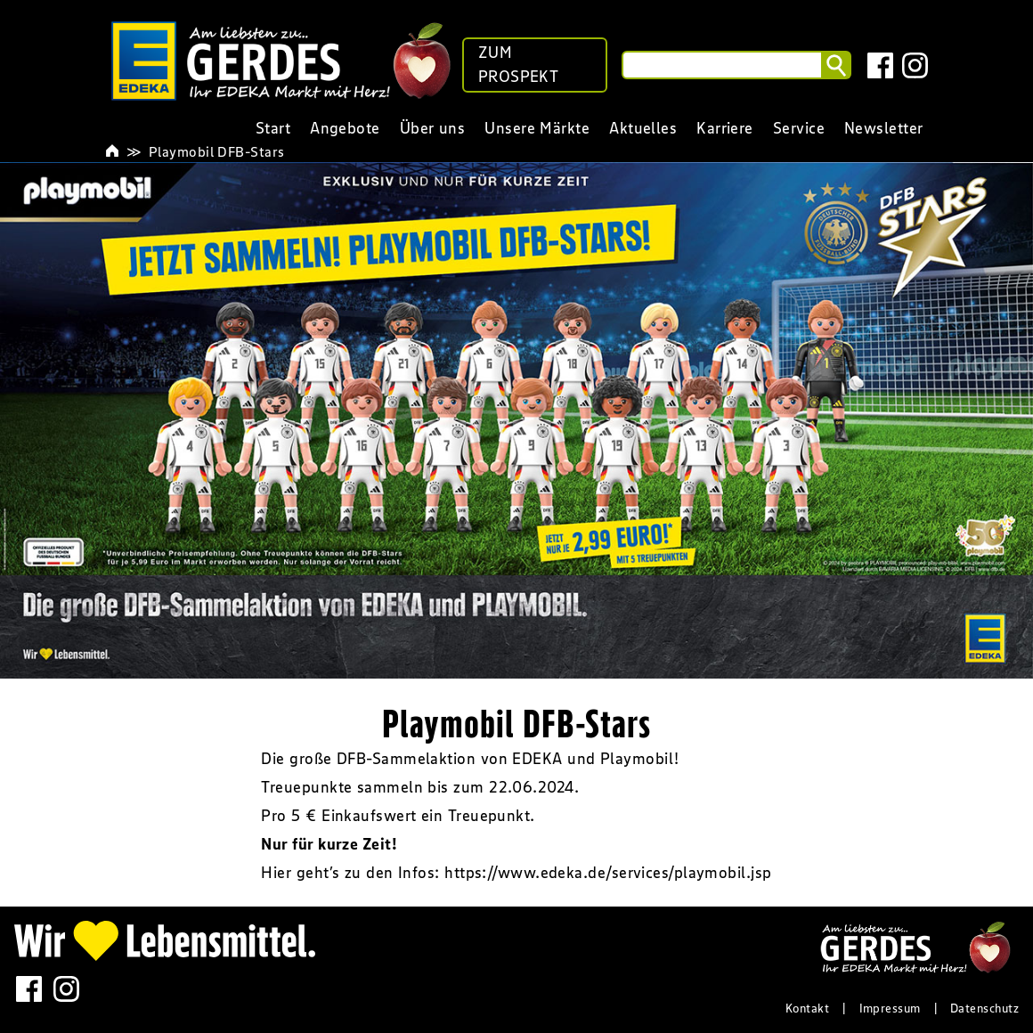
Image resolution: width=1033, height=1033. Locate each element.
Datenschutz (984, 1008)
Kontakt (807, 1008)
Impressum (890, 1008)
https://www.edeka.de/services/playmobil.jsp (607, 873)
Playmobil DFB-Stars (217, 151)
